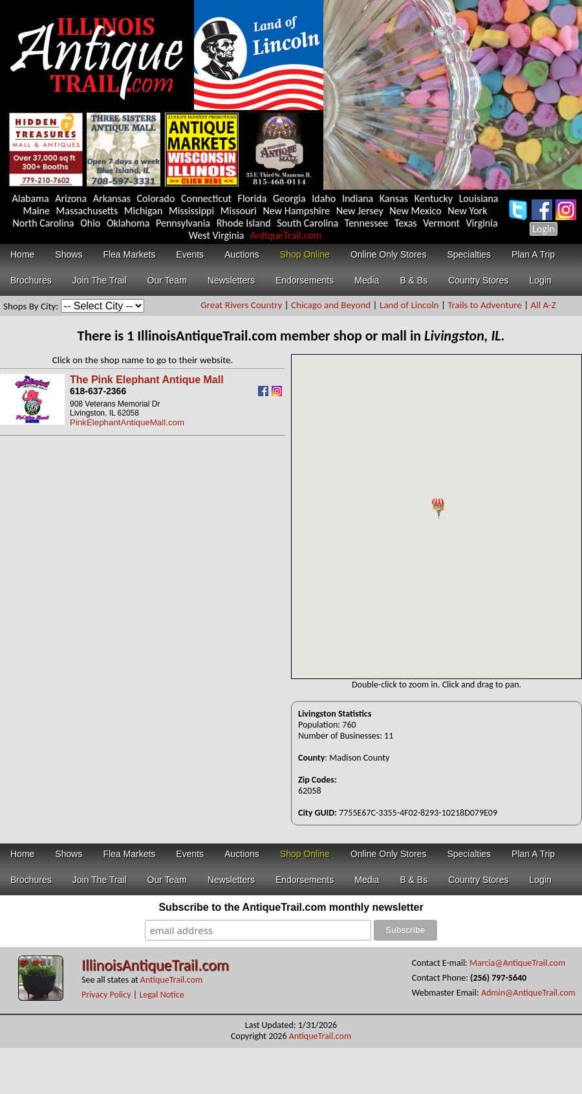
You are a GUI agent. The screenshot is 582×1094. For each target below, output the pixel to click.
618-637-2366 (98, 391)
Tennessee (367, 223)
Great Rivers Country (241, 305)
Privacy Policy (106, 994)
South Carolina (307, 223)
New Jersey (359, 211)
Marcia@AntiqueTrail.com (517, 962)
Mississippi (191, 211)
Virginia (482, 223)
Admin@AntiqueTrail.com (528, 992)
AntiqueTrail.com (285, 235)
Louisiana (479, 198)
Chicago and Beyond (331, 305)
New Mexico (415, 211)
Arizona (71, 198)
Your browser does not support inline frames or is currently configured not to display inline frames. (436, 516)
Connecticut (206, 198)
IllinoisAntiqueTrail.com (155, 964)
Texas (405, 223)
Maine (36, 211)
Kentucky (434, 198)
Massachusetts (87, 211)
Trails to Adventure (484, 305)
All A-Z (543, 305)
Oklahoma (128, 223)
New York (467, 211)
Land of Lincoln (409, 305)
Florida (252, 198)
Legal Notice (161, 994)
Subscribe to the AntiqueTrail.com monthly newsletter (290, 907)
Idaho (324, 198)
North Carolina (43, 223)
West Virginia (216, 235)
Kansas (394, 198)
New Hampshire (296, 211)
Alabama (30, 198)
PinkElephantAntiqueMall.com (127, 422)
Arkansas (112, 198)
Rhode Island (244, 223)
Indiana (357, 198)
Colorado (156, 198)
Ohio (90, 223)
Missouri (239, 211)
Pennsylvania (183, 223)
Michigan (143, 211)
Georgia (289, 198)
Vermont (441, 223)
